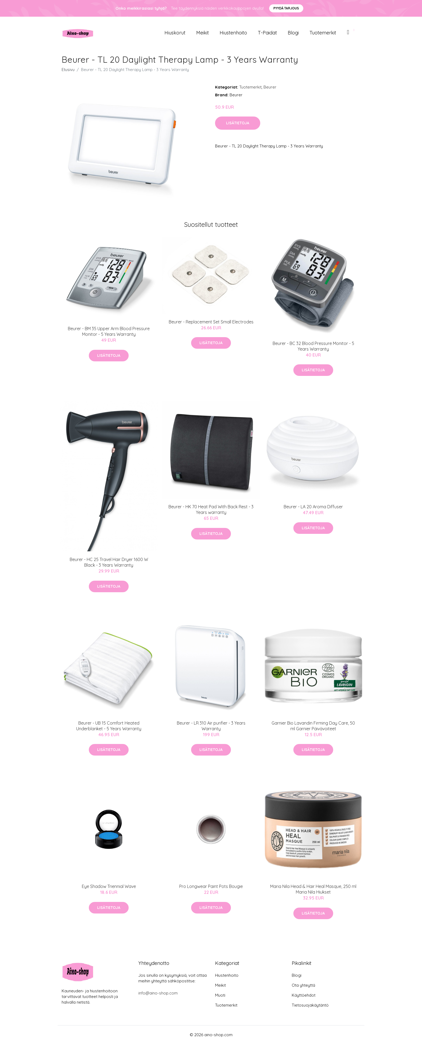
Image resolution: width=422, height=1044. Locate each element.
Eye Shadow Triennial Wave (109, 886)
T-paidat (267, 33)
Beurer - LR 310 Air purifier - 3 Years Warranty (211, 725)
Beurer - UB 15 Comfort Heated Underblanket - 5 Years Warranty (108, 725)
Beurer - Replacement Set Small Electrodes (211, 322)
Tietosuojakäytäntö (310, 1005)
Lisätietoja (237, 123)
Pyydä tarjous (286, 8)
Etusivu (68, 69)
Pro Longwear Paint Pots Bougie (211, 886)
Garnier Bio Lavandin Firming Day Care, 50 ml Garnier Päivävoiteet (313, 725)
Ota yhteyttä (303, 985)
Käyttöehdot (303, 995)
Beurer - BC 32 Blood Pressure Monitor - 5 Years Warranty (313, 346)
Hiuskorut (174, 33)
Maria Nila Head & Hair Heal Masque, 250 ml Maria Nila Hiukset (313, 889)
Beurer (269, 87)
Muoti (220, 995)
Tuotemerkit (323, 33)
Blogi (293, 33)
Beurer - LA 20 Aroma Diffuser (313, 506)
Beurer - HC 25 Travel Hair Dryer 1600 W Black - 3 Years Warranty (109, 562)
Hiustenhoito (233, 33)
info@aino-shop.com (158, 993)
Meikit (202, 33)
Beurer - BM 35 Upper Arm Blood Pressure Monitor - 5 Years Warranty (109, 331)
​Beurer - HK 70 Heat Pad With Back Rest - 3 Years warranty (211, 509)
